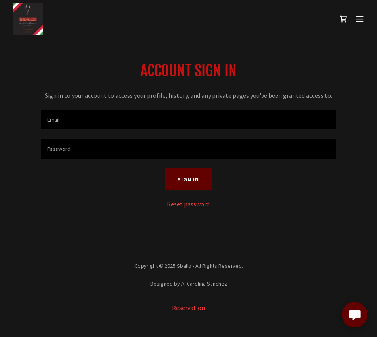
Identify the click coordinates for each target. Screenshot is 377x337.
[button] (359, 19)
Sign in (188, 179)
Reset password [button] (188, 204)
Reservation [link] (188, 308)
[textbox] (188, 119)
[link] (28, 19)
